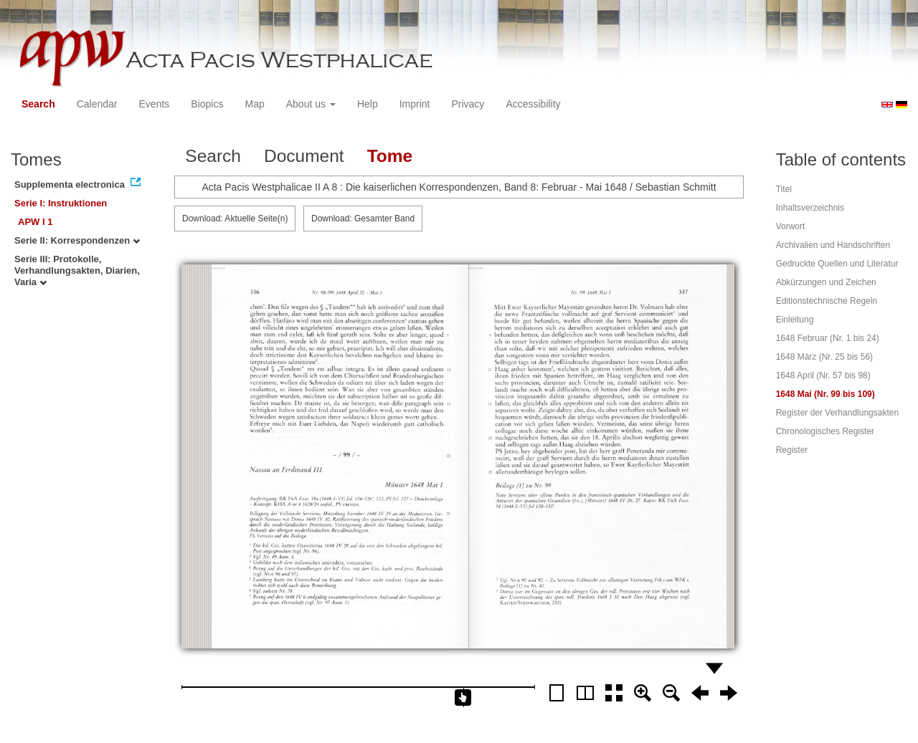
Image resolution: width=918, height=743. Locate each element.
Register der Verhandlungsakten (837, 413)
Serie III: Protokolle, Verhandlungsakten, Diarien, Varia (77, 270)
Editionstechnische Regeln (826, 301)
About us (311, 104)
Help (367, 104)
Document (304, 156)
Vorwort (790, 226)
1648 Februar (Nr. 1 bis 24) (827, 338)
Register (792, 450)
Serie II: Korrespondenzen (77, 240)
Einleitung (795, 320)
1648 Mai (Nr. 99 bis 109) (825, 394)
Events (154, 104)
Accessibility (533, 104)
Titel (784, 189)
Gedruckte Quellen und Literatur (837, 264)
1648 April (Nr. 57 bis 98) (823, 375)
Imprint (414, 104)
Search (38, 104)
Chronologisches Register (825, 431)
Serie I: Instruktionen (60, 203)
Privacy (467, 104)
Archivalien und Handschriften (833, 245)
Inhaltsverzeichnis (810, 208)
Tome (390, 156)
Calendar (97, 104)
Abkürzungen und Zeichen (826, 282)
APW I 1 (35, 221)
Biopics (207, 104)
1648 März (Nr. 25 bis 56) (824, 357)
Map (254, 104)
